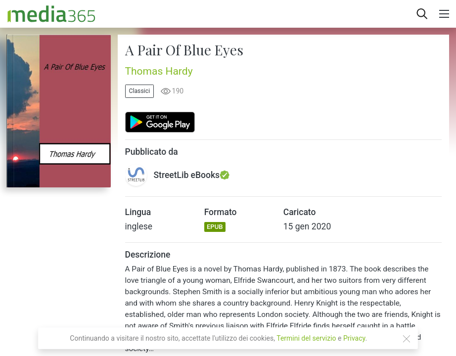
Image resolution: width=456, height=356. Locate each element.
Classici (139, 91)
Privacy (354, 338)
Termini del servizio (306, 338)
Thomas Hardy (159, 71)
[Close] (406, 339)
